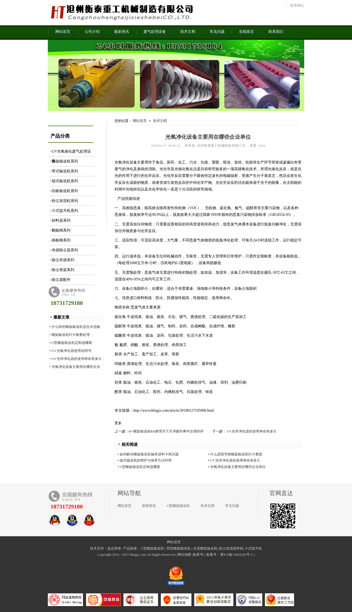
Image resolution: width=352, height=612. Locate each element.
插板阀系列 (61, 240)
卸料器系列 (61, 220)
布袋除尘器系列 (65, 250)
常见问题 (232, 506)
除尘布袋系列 (63, 260)
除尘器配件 (61, 280)
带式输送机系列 (65, 171)
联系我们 (297, 5)
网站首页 (140, 121)
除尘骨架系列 (63, 270)
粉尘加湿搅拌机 (231, 548)
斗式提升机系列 (65, 211)
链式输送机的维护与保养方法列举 (146, 460)
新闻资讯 (149, 506)
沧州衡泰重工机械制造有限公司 (121, 12)
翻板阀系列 (61, 230)
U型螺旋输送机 (178, 506)
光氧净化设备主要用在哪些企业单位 (238, 467)
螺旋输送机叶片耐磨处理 (71, 335)
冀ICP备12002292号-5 (236, 555)
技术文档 (160, 121)
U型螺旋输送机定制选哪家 (72, 343)
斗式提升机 (253, 548)
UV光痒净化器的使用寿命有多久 (77, 359)
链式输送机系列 (65, 181)
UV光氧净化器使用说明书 (71, 351)
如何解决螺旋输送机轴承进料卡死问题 (149, 454)
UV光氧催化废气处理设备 (71, 153)
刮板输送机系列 (65, 191)
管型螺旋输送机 (178, 548)
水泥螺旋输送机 (205, 548)
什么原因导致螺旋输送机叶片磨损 (236, 454)
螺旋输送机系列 (65, 161)
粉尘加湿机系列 (65, 201)
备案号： (213, 555)
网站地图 (184, 555)
